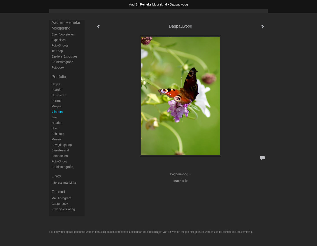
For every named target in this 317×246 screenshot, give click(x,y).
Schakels (58, 134)
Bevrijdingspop (62, 145)
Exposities (59, 40)
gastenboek (60, 203)
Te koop (57, 51)
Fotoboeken (60, 156)
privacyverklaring (63, 209)
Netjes (56, 84)
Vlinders (57, 112)
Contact (58, 192)
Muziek (56, 139)
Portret (56, 100)
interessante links (64, 182)
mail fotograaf (61, 198)
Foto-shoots (60, 45)
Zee (54, 117)
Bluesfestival (60, 150)
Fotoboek (58, 67)
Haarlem (57, 123)
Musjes (56, 106)
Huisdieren (59, 95)
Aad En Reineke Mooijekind (148, 4)
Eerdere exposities (64, 56)
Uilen (55, 128)
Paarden (57, 89)
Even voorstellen (63, 34)
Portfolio (59, 77)
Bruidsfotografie (62, 62)
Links (56, 176)
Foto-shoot (59, 161)
